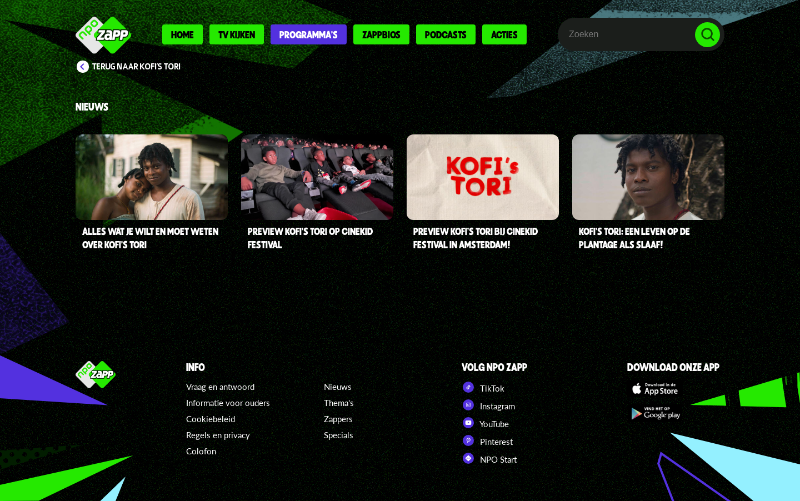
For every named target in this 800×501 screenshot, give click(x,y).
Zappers (338, 419)
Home (182, 34)
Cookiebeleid (210, 419)
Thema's (339, 403)
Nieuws (338, 387)
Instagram (488, 405)
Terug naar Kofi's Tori (136, 67)
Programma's (308, 34)
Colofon (201, 451)
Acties (504, 34)
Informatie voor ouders (228, 403)
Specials (338, 435)
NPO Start (489, 458)
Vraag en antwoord (220, 387)
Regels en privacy (218, 435)
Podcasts (446, 34)
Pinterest (487, 440)
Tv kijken (236, 34)
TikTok (483, 387)
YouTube (485, 422)
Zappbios (381, 34)
